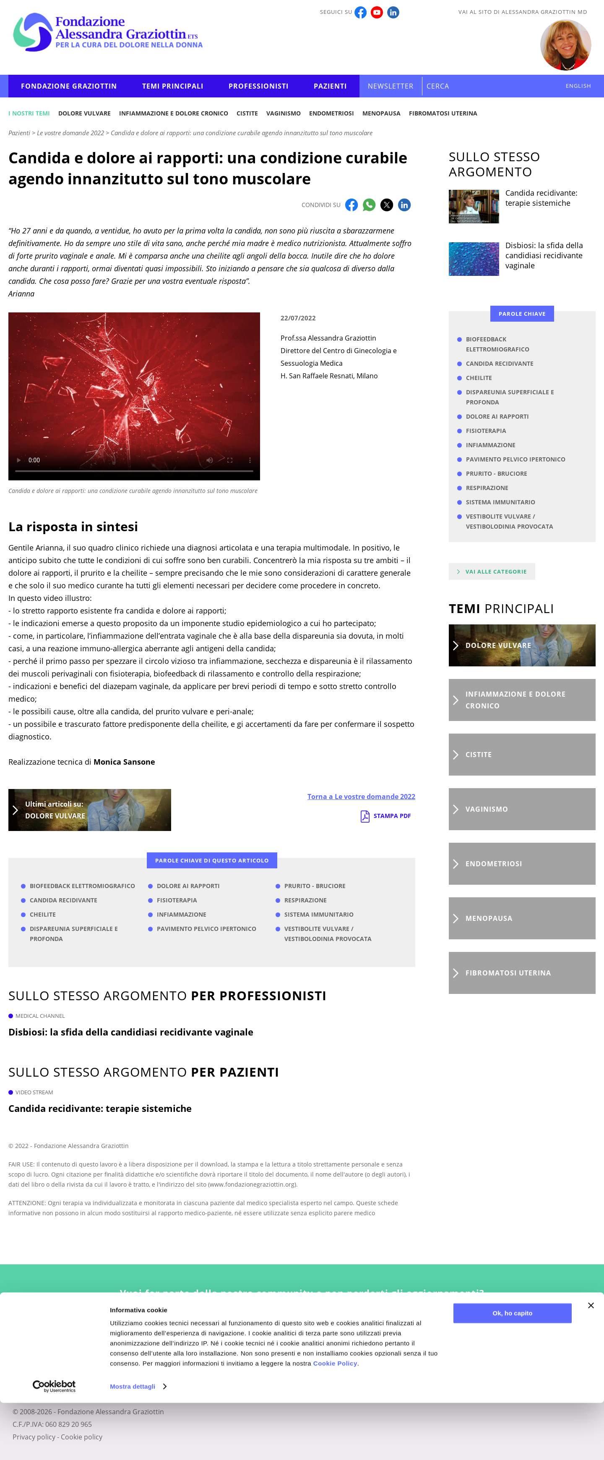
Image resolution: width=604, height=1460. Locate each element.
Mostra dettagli (132, 1443)
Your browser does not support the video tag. (134, 396)
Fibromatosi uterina (443, 113)
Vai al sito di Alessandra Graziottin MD (522, 12)
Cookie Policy (335, 1420)
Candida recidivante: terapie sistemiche (100, 1108)
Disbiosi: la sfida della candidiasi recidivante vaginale (130, 1031)
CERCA (438, 86)
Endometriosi (331, 113)
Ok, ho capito (512, 1370)
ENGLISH (578, 85)
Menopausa (381, 113)
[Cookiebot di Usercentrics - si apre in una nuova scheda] (54, 1443)
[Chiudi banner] (591, 1363)
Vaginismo (283, 113)
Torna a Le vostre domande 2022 (361, 796)
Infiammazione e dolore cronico (173, 113)
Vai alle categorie (496, 571)
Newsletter (391, 86)
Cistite (247, 113)
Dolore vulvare (84, 113)
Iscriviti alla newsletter (302, 1333)
